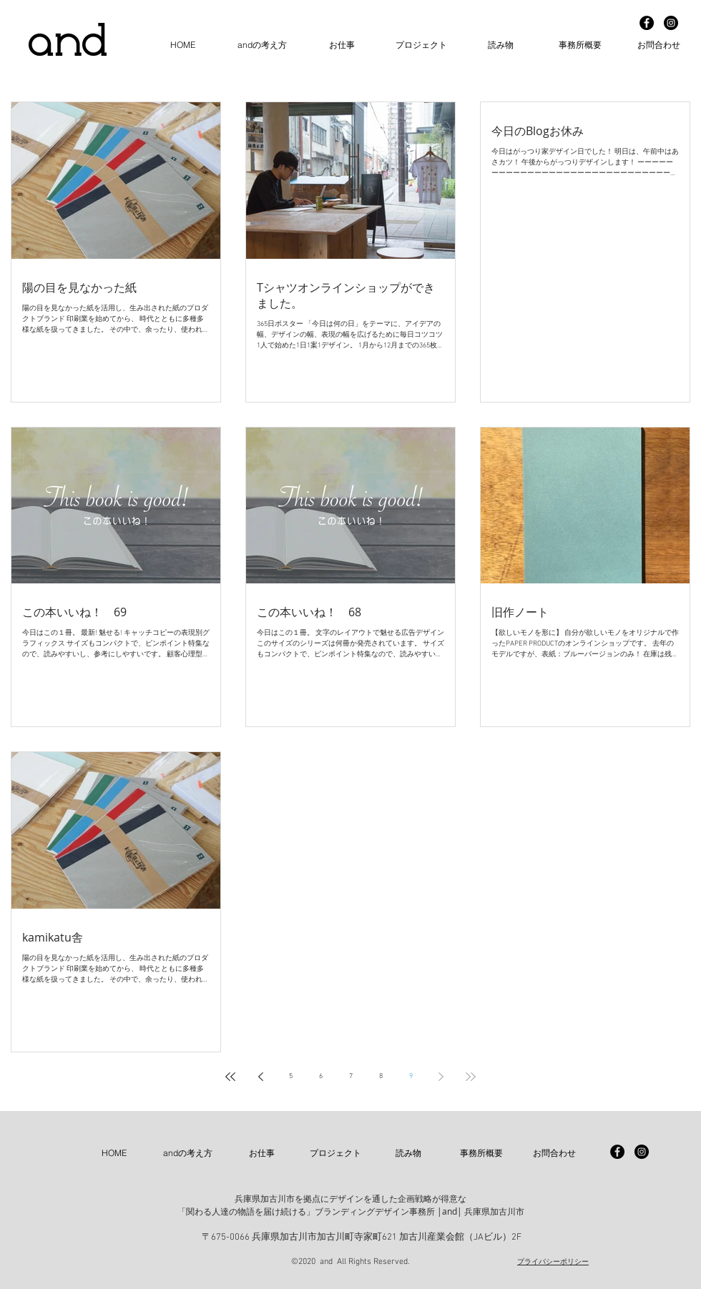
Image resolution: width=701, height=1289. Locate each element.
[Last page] (471, 1077)
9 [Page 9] (411, 1076)
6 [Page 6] (321, 1076)
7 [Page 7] (351, 1076)
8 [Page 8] (381, 1076)
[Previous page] (260, 1077)
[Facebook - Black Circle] (646, 23)
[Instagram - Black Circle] (671, 23)
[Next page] (441, 1077)
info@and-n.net (334, 1244)
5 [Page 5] (291, 1076)
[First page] (230, 1077)
